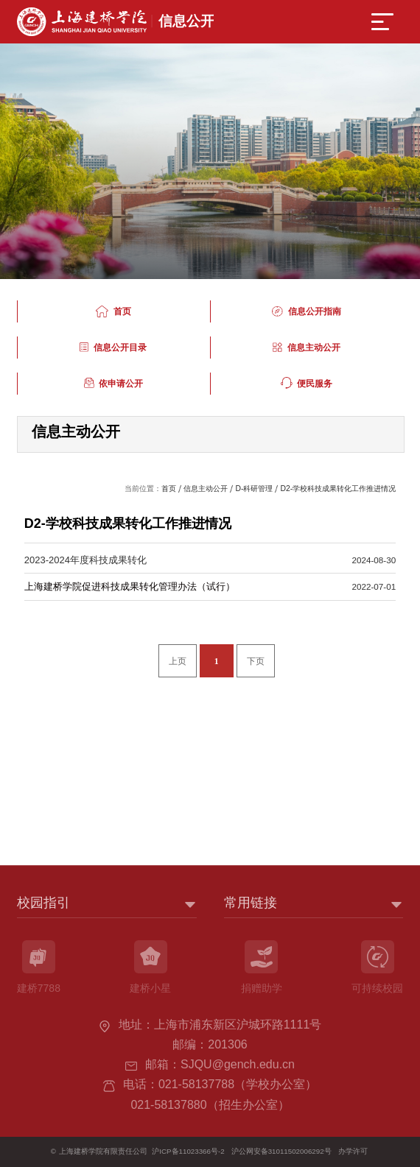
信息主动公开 (205, 488)
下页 (256, 661)
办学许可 (353, 1151)
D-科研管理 (254, 488)
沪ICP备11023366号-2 (188, 1151)
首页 (168, 488)
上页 (177, 661)
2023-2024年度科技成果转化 (85, 559)
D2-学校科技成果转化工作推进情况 (338, 488)
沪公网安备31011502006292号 (281, 1151)
